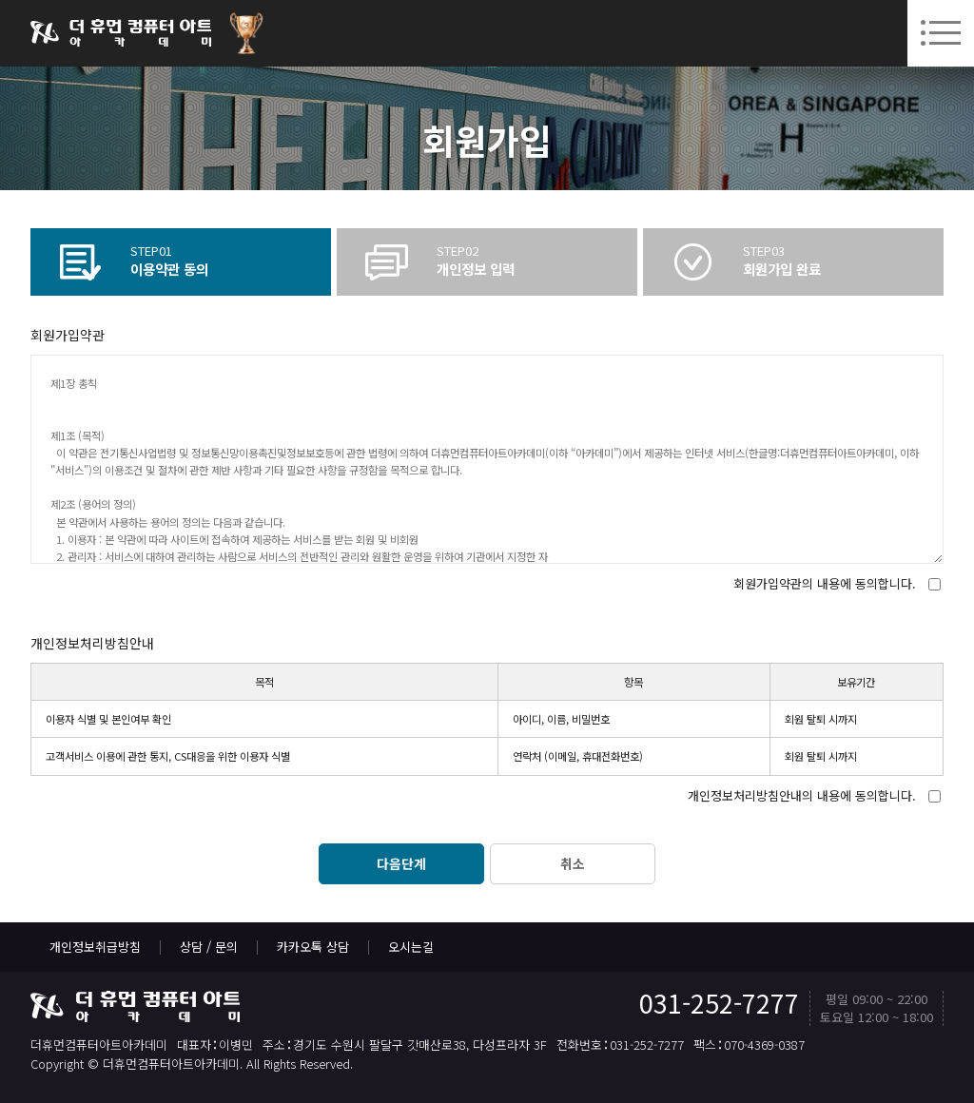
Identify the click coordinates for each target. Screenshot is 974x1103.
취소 (572, 863)
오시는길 (411, 947)
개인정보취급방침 (95, 947)
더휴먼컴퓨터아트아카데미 (120, 33)
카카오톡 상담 (313, 947)
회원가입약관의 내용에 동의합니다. (824, 583)
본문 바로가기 (0, 0)
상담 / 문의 (209, 947)
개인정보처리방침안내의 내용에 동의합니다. (802, 795)
